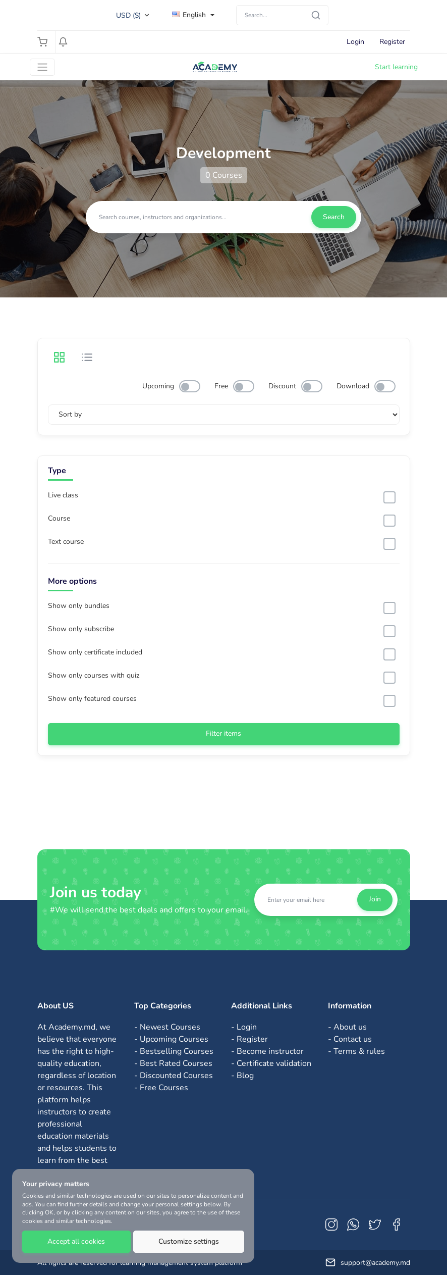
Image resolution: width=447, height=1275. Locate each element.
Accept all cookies (76, 1241)
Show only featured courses (92, 698)
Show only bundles (78, 605)
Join (375, 899)
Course (59, 518)
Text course (66, 541)
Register (392, 41)
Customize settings (188, 1241)
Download (353, 386)
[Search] (282, 15)
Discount (282, 386)
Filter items (223, 733)
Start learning (396, 67)
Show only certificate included (95, 652)
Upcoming (158, 386)
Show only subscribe (81, 629)
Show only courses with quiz (93, 675)
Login (355, 41)
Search (334, 217)
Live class (63, 495)
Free (221, 386)
